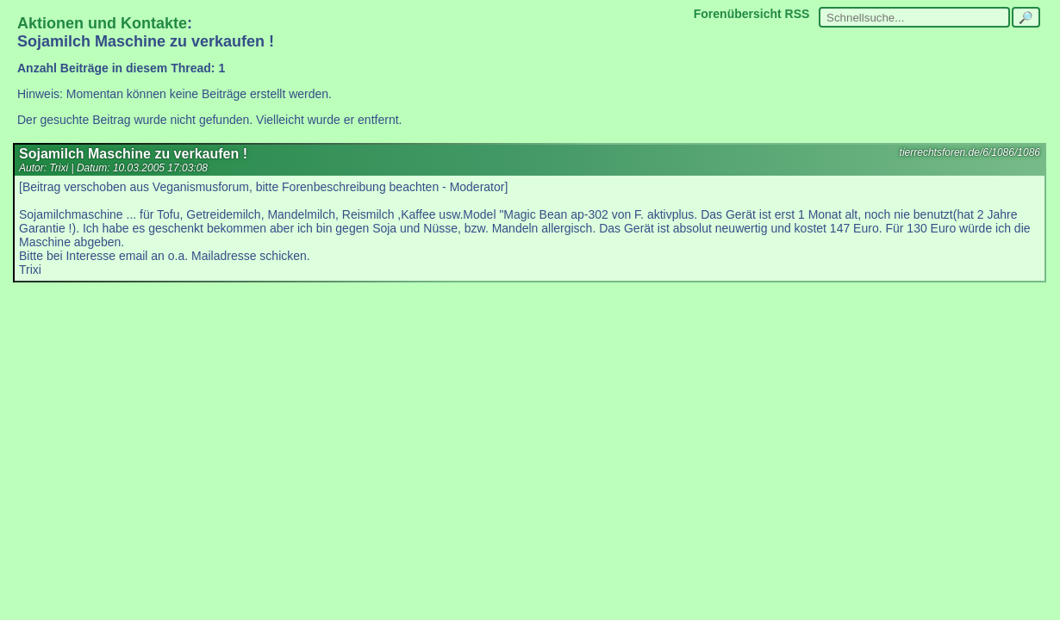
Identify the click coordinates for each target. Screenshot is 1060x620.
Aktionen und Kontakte (102, 23)
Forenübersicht (738, 14)
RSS (797, 14)
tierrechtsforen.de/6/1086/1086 (970, 152)
